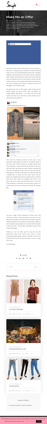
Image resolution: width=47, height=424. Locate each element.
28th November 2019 (15, 346)
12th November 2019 (15, 384)
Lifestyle (19, 20)
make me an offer (17, 25)
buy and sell (12, 22)
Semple (11, 20)
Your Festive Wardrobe (16, 309)
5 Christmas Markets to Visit (18, 349)
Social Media (19, 28)
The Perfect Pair (14, 386)
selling (33, 27)
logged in (18, 405)
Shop (7, 28)
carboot (8, 24)
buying (18, 22)
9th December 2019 (15, 307)
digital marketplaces (29, 24)
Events (27, 353)
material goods (10, 27)
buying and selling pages (28, 22)
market (32, 25)
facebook (9, 25)
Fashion (27, 313)
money (17, 27)
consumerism (19, 24)
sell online (27, 27)
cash (13, 24)
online (22, 27)
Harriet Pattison (16, 313)
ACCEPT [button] (39, 421)
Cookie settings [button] (30, 421)
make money (26, 25)
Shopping (12, 28)
